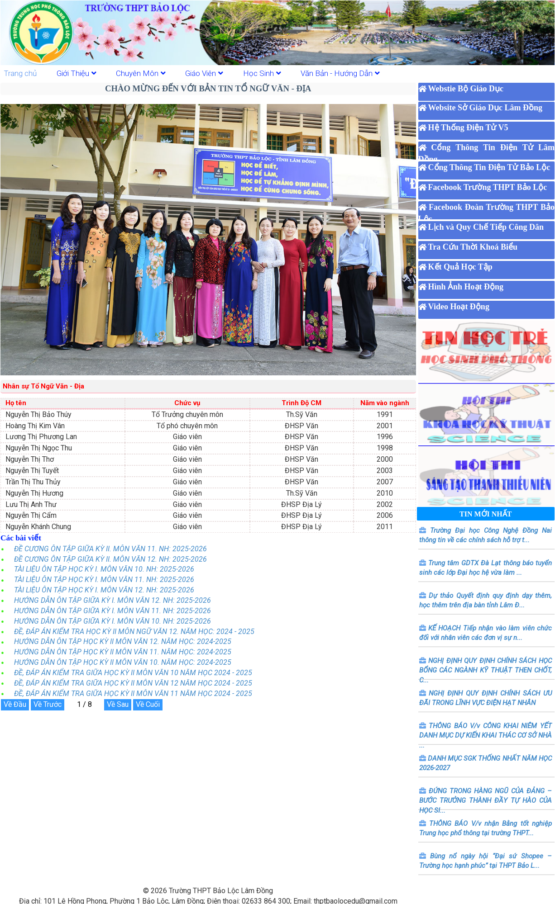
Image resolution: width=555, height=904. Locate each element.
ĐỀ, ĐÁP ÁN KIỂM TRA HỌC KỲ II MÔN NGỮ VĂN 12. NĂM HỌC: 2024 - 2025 (134, 631)
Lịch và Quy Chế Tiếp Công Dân (486, 227)
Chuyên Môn (141, 73)
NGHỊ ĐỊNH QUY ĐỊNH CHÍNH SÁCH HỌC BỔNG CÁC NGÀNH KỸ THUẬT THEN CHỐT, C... (485, 670)
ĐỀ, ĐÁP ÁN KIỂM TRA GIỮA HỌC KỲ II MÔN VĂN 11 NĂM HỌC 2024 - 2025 (133, 693)
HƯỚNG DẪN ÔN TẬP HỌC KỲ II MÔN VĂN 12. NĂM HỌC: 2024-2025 (122, 641)
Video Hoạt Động (458, 306)
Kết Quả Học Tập (460, 266)
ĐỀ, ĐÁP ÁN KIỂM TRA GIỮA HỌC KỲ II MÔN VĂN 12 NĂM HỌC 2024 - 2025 (133, 683)
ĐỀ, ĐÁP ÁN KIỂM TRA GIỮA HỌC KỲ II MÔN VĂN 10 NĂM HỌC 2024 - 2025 (133, 672)
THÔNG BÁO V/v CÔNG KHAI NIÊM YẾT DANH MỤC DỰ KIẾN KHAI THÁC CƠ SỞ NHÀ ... (485, 735)
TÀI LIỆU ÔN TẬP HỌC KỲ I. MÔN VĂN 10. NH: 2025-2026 (104, 569)
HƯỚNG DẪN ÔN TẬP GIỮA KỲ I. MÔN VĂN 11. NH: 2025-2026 (112, 610)
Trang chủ (20, 73)
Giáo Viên (204, 73)
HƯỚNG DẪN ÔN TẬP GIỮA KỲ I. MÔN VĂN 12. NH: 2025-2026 (112, 600)
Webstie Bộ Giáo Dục (466, 88)
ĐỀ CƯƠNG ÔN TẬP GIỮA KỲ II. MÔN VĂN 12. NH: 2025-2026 (110, 559)
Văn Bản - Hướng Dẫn (340, 73)
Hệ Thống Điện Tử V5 (468, 127)
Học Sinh (262, 73)
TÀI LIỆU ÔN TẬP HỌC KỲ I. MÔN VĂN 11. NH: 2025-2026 (104, 579)
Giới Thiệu (76, 73)
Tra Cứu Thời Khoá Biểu (472, 246)
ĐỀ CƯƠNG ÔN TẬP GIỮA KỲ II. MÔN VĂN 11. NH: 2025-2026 (110, 548)
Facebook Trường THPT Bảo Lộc (487, 187)
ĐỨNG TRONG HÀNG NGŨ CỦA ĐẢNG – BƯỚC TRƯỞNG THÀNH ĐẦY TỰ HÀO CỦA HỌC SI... (485, 800)
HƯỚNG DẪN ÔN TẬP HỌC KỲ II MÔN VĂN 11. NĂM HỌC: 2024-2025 (122, 652)
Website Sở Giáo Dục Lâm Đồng (485, 107)
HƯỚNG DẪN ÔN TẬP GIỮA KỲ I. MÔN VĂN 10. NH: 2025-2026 (112, 621)
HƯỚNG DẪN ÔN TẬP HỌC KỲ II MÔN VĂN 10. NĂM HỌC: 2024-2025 (122, 662)
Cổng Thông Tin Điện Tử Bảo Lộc (489, 167)
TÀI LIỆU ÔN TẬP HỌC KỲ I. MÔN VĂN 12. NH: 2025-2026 (104, 590)
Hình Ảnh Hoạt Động (466, 286)
